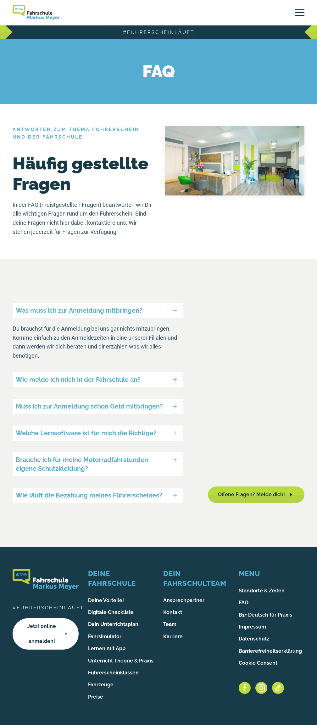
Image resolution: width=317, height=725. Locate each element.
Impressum (252, 627)
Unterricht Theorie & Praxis (120, 661)
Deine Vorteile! (106, 600)
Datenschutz (254, 639)
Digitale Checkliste (111, 612)
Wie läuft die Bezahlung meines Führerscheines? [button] (89, 495)
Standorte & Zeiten (262, 591)
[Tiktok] (278, 688)
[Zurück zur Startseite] (36, 12)
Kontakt (172, 612)
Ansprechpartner (183, 600)
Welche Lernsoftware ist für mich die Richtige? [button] (86, 433)
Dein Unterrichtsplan (113, 624)
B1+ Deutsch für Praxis (265, 615)
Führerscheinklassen (113, 673)
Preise (95, 697)
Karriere (173, 637)
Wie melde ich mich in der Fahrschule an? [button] (78, 379)
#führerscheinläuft (158, 32)
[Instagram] (261, 688)
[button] (299, 12)
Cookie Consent (258, 663)
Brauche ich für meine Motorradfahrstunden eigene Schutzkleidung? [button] (82, 464)
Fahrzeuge (101, 685)
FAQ (243, 603)
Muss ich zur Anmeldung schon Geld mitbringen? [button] (89, 406)
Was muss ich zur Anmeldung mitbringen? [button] (79, 310)
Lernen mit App (106, 648)
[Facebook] (245, 688)
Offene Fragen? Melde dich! (256, 495)
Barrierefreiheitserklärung (270, 651)
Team (169, 624)
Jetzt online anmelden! (47, 633)
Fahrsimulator (104, 637)
